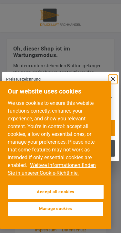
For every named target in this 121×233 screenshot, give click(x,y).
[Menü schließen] (113, 79)
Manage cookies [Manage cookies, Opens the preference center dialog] (55, 208)
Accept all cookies (56, 191)
